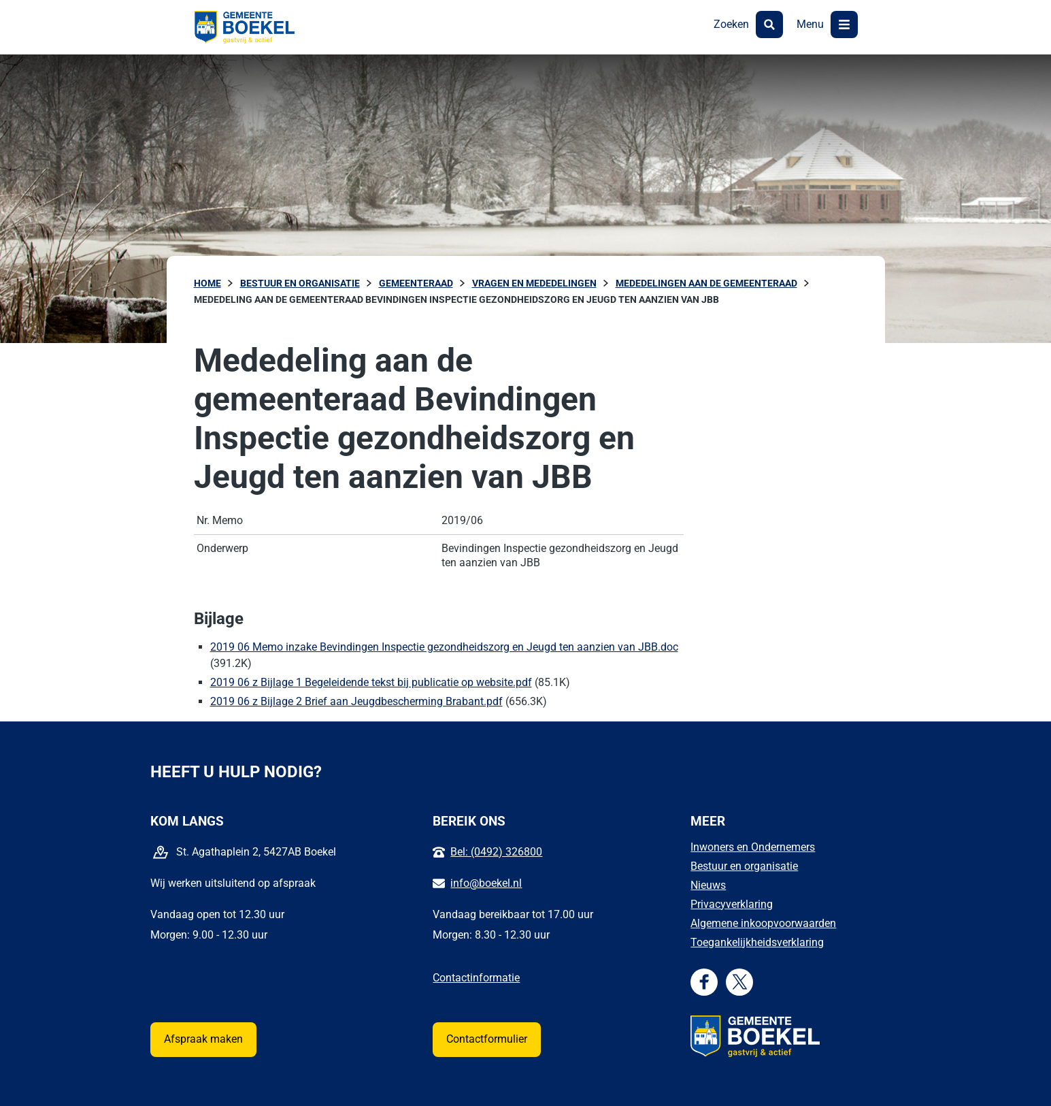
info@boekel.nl (486, 883)
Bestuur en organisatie (744, 866)
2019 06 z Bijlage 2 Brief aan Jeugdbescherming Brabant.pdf (356, 701)
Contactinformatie (476, 977)
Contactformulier (486, 1038)
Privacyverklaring (731, 904)
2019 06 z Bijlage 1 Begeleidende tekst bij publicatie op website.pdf (371, 682)
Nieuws (708, 885)
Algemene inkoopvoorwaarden (763, 923)
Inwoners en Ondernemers (752, 847)
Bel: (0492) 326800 (496, 851)
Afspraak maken (203, 1038)
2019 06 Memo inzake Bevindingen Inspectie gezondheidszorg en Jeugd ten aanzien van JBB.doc (444, 646)
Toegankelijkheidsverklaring (757, 942)
